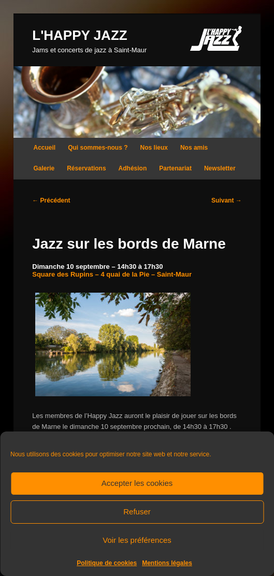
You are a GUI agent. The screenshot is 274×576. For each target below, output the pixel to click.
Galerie (44, 168)
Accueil (45, 147)
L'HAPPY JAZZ (79, 35)
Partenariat (175, 168)
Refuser (137, 511)
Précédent (51, 200)
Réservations (86, 168)
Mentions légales (167, 563)
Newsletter (220, 168)
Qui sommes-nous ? (97, 147)
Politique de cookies (107, 563)
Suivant (226, 200)
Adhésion (133, 168)
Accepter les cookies (137, 483)
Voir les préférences (137, 540)
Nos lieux (154, 147)
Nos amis (194, 147)
